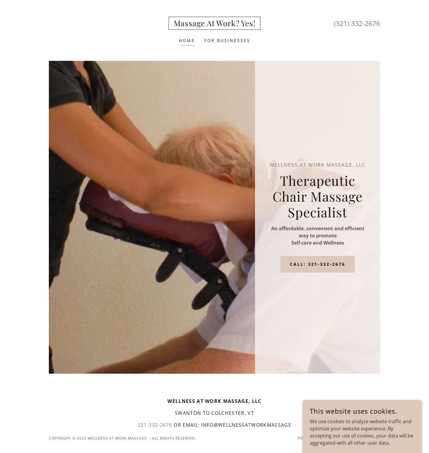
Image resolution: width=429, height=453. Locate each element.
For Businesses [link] (227, 40)
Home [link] (187, 40)
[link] (215, 24)
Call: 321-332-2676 (318, 264)
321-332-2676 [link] (155, 425)
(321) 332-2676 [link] (357, 23)
